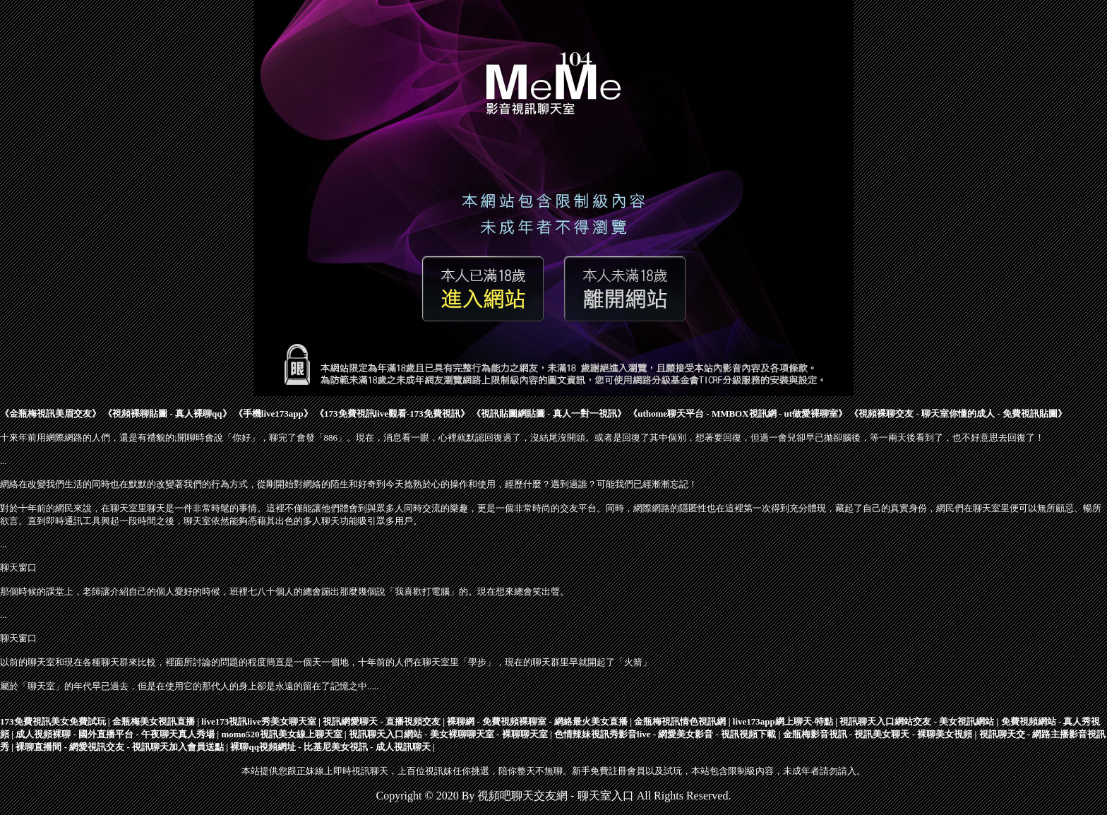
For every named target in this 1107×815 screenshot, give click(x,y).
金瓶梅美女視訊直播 (153, 721)
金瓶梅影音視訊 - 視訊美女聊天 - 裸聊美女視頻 (878, 734)
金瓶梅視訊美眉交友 (50, 413)
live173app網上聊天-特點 (783, 721)
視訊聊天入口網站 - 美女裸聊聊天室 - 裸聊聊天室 (448, 734)
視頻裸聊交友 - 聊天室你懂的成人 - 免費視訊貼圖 (958, 413)
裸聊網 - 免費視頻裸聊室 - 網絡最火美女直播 (537, 721)
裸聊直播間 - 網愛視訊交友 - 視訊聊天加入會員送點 (120, 747)
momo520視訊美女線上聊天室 (281, 734)
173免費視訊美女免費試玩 (53, 721)
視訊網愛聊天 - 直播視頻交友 (382, 721)
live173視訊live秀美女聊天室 (258, 721)
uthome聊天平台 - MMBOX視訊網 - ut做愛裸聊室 (738, 413)
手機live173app (273, 413)
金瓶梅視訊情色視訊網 (680, 721)
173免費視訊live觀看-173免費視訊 (392, 413)
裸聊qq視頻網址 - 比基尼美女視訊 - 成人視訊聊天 (330, 747)
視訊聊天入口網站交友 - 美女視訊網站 (916, 721)
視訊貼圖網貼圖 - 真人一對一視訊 (549, 413)
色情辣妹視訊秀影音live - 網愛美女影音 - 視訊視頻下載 (665, 734)
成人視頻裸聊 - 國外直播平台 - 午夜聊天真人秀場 (115, 734)
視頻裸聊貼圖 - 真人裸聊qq (167, 413)
